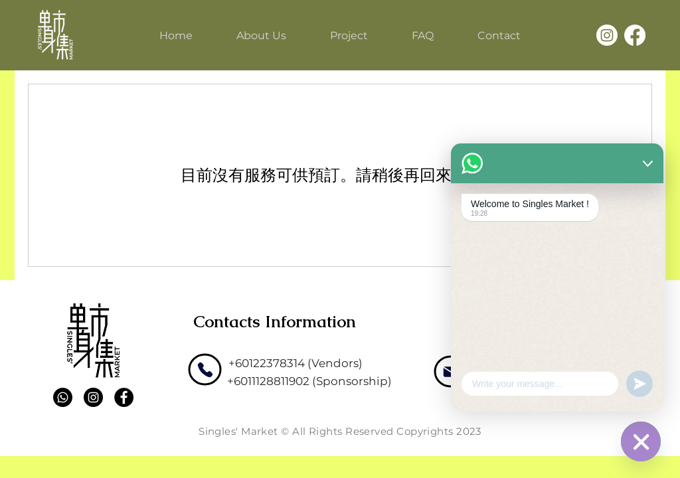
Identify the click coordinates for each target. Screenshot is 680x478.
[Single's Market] (55, 34)
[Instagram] (607, 35)
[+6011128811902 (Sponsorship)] (309, 381)
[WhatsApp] (641, 441)
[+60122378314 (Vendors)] (295, 363)
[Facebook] (634, 35)
